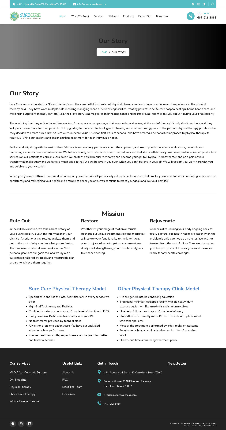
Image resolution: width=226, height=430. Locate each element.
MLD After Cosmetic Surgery (28, 372)
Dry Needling (18, 379)
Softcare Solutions (209, 426)
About (63, 16)
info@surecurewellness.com (92, 4)
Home (103, 52)
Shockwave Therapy (23, 394)
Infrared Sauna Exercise (24, 401)
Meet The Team (72, 386)
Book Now (162, 16)
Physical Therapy (20, 386)
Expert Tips (144, 16)
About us (68, 372)
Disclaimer (68, 394)
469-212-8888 (206, 17)
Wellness (114, 16)
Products (128, 16)
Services (99, 16)
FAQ (65, 379)
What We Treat (80, 16)
